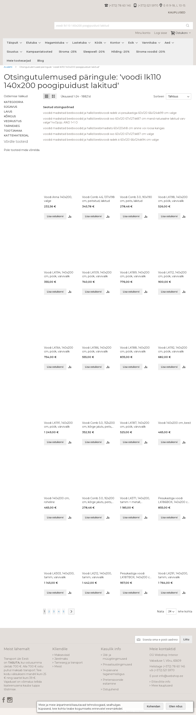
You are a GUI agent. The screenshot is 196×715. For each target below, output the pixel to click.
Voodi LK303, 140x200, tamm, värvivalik (59, 575)
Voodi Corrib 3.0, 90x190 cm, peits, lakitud (136, 199)
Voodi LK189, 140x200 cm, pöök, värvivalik (134, 274)
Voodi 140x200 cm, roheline (56, 500)
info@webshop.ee (171, 676)
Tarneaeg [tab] (12, 126)
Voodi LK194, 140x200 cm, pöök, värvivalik (58, 274)
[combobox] (123, 25)
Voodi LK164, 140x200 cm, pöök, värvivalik (58, 349)
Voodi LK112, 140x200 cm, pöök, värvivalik (172, 274)
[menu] (98, 51)
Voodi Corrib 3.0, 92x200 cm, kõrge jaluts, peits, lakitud (98, 500)
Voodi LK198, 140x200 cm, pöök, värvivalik (173, 199)
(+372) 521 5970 (148, 5)
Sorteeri (158, 96)
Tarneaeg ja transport (68, 662)
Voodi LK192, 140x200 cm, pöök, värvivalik (172, 349)
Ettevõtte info (160, 681)
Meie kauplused (161, 685)
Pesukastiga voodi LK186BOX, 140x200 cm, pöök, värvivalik (174, 500)
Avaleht (8, 66)
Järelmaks (61, 658)
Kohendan (153, 706)
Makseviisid (61, 655)
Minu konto (142, 33)
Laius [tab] (8, 111)
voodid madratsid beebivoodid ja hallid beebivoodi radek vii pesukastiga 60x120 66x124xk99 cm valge (110, 113)
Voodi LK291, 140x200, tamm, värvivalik (173, 575)
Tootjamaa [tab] (13, 130)
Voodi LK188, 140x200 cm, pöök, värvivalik (135, 349)
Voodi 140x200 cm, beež (174, 423)
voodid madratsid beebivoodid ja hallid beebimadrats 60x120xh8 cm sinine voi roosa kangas (103, 128)
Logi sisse (160, 33)
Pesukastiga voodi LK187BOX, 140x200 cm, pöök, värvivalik (136, 575)
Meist (58, 666)
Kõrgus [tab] (10, 116)
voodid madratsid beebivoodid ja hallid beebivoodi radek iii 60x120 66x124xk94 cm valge (101, 139)
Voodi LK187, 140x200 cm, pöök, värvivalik (134, 424)
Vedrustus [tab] (13, 121)
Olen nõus (175, 706)
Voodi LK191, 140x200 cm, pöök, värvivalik (58, 424)
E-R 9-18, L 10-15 (174, 5)
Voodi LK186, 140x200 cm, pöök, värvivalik (96, 349)
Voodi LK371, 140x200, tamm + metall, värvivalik (135, 500)
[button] (69, 216)
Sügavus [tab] (10, 106)
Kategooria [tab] (13, 102)
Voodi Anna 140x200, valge (58, 199)
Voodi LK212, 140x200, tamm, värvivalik (97, 575)
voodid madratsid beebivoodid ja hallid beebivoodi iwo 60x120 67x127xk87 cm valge (98, 134)
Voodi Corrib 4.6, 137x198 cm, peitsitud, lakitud (98, 199)
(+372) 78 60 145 (120, 5)
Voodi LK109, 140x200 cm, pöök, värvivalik (97, 274)
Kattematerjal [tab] (16, 135)
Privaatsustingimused (117, 664)
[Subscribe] (186, 639)
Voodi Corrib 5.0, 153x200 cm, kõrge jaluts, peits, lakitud (98, 425)
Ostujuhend (110, 689)
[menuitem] (13, 42)
